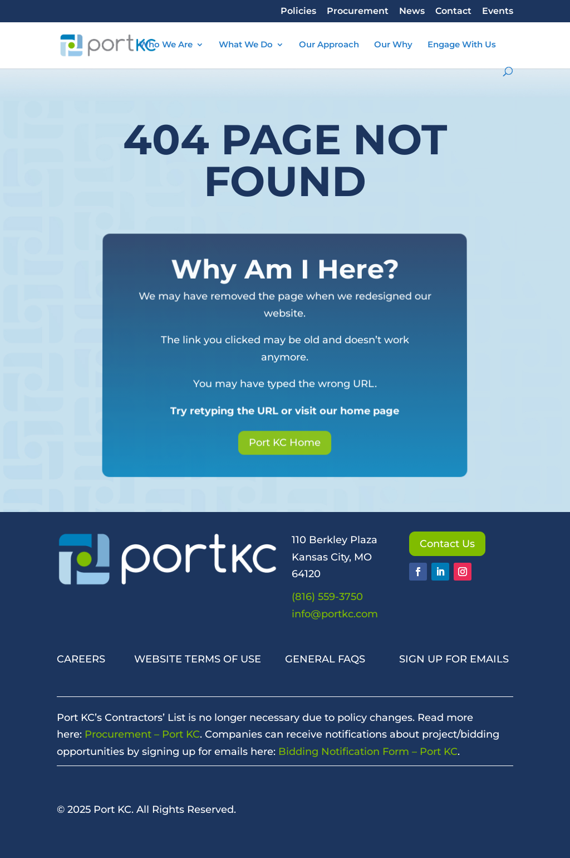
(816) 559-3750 (327, 597)
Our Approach (329, 45)
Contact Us (447, 544)
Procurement (358, 11)
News (412, 11)
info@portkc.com (335, 614)
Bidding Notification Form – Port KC (368, 751)
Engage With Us (462, 45)
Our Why (393, 45)
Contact (453, 11)
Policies (298, 11)
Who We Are (166, 45)
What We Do (246, 45)
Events (497, 11)
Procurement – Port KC (142, 734)
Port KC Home (285, 440)
